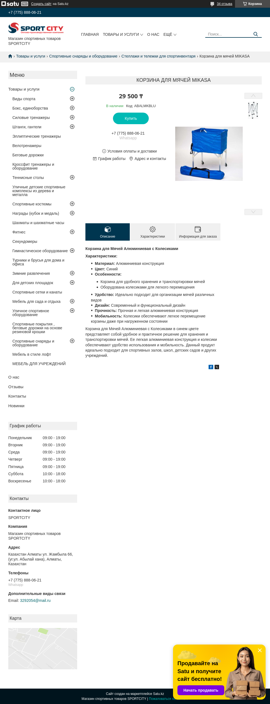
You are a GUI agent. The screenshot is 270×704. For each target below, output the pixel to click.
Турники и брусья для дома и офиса (38, 262)
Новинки (16, 405)
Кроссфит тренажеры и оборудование (33, 166)
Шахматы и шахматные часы (38, 223)
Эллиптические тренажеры (36, 136)
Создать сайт (41, 4)
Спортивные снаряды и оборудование (83, 56)
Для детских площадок (32, 283)
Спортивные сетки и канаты (37, 292)
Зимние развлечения (31, 273)
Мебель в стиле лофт (31, 354)
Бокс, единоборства (30, 108)
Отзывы (15, 386)
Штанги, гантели (26, 127)
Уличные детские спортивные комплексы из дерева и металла (38, 191)
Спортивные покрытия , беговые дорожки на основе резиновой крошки (37, 328)
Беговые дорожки (28, 155)
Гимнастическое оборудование (40, 251)
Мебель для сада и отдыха (36, 301)
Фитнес (18, 232)
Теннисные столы (28, 177)
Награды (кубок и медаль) (35, 213)
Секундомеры (24, 241)
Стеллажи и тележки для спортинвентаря (158, 56)
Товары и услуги (121, 34)
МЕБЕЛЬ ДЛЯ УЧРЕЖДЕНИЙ (39, 363)
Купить (131, 118)
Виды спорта (23, 99)
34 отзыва (224, 4)
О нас (153, 34)
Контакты (17, 396)
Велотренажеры (26, 145)
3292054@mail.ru (35, 600)
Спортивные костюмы (32, 204)
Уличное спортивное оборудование (30, 313)
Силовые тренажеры (31, 117)
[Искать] (255, 34)
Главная (90, 34)
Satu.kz (158, 694)
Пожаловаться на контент (168, 699)
